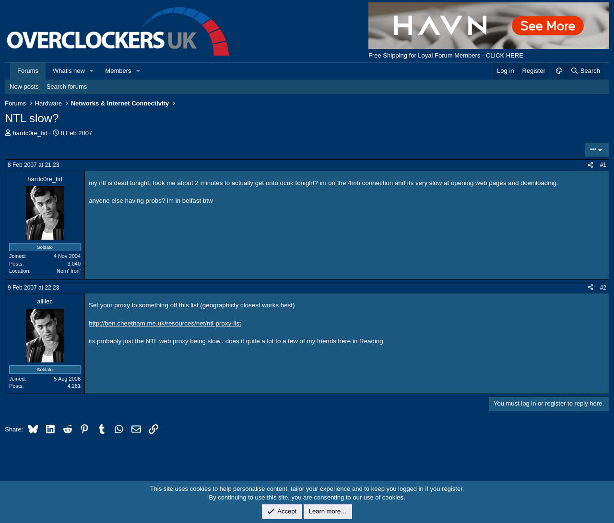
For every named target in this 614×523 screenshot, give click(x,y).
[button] (92, 71)
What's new (69, 70)
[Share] (590, 165)
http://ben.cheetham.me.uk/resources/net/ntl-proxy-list (165, 323)
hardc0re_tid (30, 133)
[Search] (585, 71)
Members (118, 70)
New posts (24, 86)
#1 (603, 165)
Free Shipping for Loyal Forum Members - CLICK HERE (445, 55)
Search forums (67, 86)
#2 (603, 287)
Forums (27, 70)
